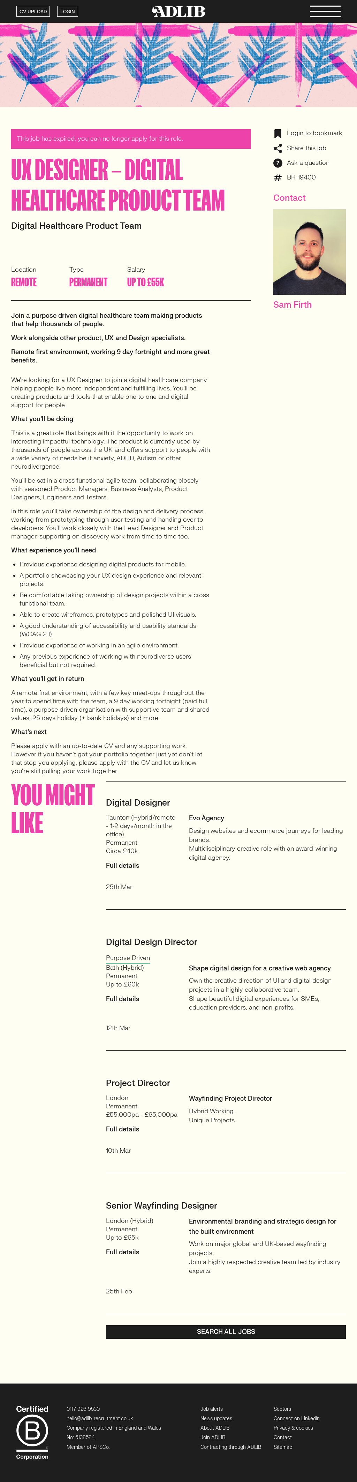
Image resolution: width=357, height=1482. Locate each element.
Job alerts (211, 1409)
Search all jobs (226, 1332)
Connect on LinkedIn (297, 1418)
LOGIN (67, 12)
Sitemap (283, 1447)
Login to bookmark (307, 133)
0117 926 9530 (83, 1409)
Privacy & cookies (293, 1428)
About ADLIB (214, 1428)
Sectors (282, 1409)
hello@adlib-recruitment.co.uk (100, 1418)
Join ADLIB (212, 1437)
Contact (283, 1437)
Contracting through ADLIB (230, 1447)
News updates (216, 1418)
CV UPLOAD (33, 12)
